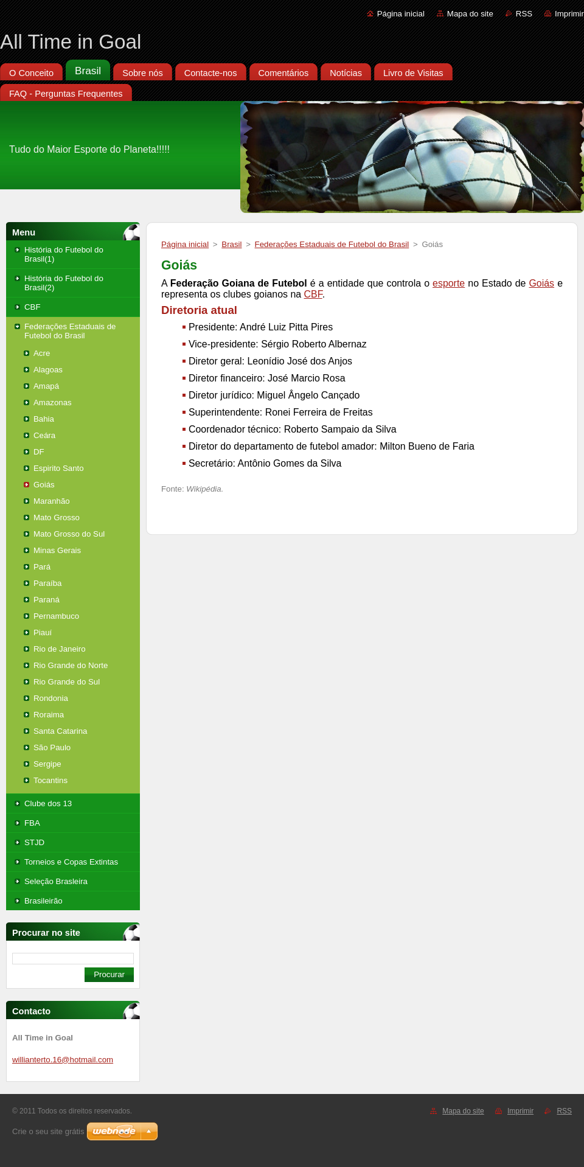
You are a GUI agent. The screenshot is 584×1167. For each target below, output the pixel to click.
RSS (524, 13)
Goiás (44, 484)
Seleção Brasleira (56, 881)
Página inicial (401, 13)
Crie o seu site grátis (48, 1131)
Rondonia (50, 698)
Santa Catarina (60, 731)
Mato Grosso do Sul (69, 533)
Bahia (43, 418)
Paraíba (47, 583)
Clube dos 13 (48, 803)
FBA (32, 822)
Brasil (231, 244)
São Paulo (52, 747)
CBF (32, 307)
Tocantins (50, 780)
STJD (34, 842)
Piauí (42, 632)
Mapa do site (470, 13)
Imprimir (569, 13)
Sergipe (47, 763)
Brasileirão (43, 900)
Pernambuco (56, 616)
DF (38, 451)
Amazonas (52, 402)
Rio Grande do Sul (66, 681)
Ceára (44, 435)
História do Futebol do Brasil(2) (63, 283)
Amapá (46, 386)
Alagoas (48, 369)
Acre (41, 353)
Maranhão (51, 501)
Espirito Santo (58, 468)
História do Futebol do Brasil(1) (63, 254)
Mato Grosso (56, 517)
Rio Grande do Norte (70, 665)
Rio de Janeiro (59, 648)
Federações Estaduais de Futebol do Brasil (70, 331)
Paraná (46, 599)
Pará (41, 566)
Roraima (48, 714)
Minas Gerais (57, 550)
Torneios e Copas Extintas (71, 861)
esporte (449, 283)
